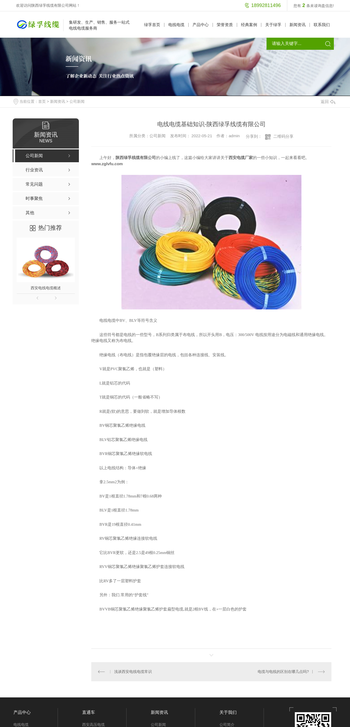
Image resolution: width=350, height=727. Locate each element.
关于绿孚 (273, 24)
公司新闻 (77, 101)
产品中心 (200, 24)
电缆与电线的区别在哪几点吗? (283, 671)
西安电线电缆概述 (46, 288)
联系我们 (322, 24)
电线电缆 (176, 24)
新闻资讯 (297, 24)
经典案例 (249, 24)
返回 (328, 101)
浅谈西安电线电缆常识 (133, 671)
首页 (42, 101)
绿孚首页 (152, 24)
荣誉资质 (225, 24)
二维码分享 (283, 136)
